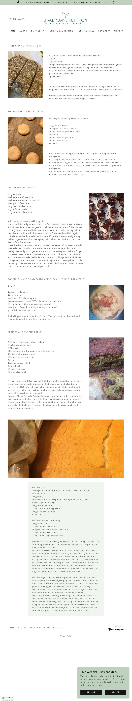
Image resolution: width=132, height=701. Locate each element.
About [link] (23, 31)
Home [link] (12, 31)
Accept (116, 692)
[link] (66, 19)
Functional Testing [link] (61, 31)
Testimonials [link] (86, 31)
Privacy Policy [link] (66, 636)
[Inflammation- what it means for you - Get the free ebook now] (66, 2)
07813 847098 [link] (17, 19)
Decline (92, 692)
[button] (37, 30)
